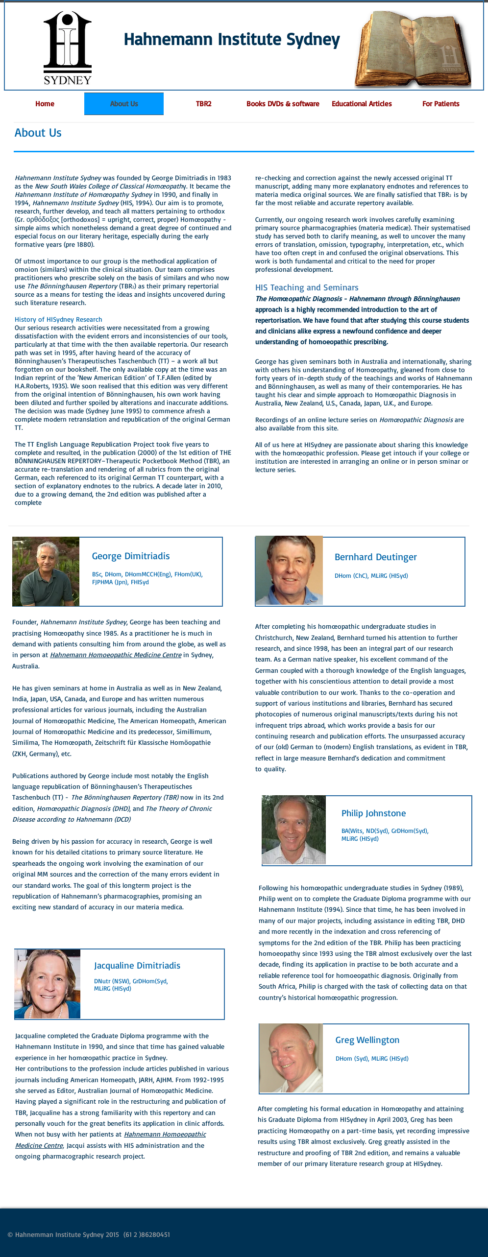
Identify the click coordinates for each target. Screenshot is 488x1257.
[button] (440, 104)
